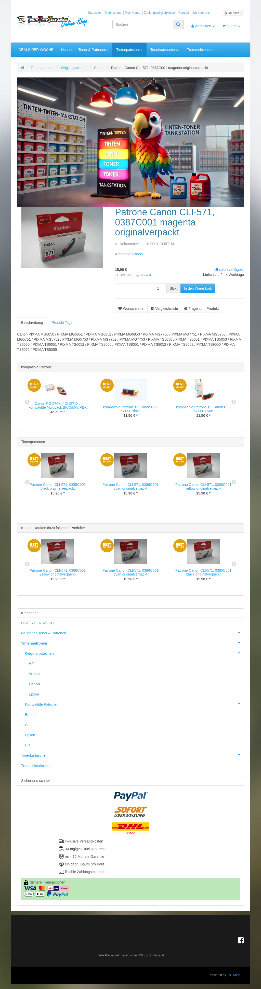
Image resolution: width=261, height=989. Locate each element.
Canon (137, 254)
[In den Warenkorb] (197, 288)
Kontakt (184, 13)
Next (234, 402)
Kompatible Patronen (134, 704)
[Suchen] (142, 24)
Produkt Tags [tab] (62, 322)
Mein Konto (132, 13)
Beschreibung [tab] (32, 322)
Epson (34, 694)
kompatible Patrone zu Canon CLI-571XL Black (130, 409)
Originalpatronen (134, 653)
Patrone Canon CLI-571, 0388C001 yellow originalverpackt (203, 486)
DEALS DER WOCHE (36, 50)
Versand (146, 275)
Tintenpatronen (129, 50)
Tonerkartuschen (164, 50)
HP (31, 664)
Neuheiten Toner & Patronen (85, 50)
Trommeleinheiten (201, 50)
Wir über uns (201, 13)
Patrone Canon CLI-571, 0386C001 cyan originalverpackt (130, 486)
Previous (27, 402)
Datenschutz (113, 13)
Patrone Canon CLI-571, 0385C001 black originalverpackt (58, 486)
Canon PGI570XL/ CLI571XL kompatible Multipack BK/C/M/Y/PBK (58, 405)
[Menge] (140, 288)
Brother (35, 674)
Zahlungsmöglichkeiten (159, 13)
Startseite (94, 13)
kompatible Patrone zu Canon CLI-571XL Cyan (203, 409)
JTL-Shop (233, 975)
